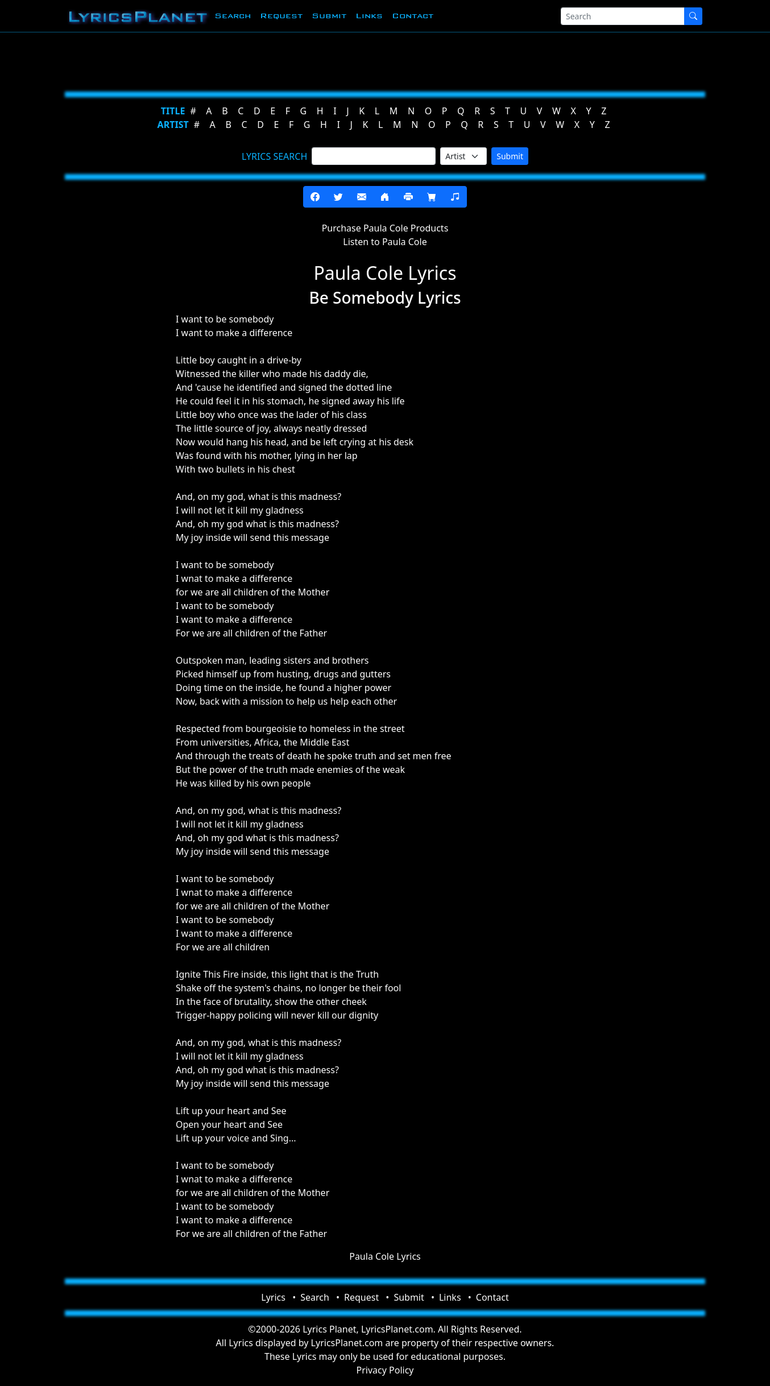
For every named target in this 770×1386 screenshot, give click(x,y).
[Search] (623, 16)
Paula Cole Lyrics (385, 1256)
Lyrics (273, 1297)
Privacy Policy (385, 1370)
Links (369, 15)
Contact (412, 15)
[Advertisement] (380, 59)
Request (281, 15)
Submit (329, 15)
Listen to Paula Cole (385, 241)
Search (232, 15)
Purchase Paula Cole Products (385, 228)
